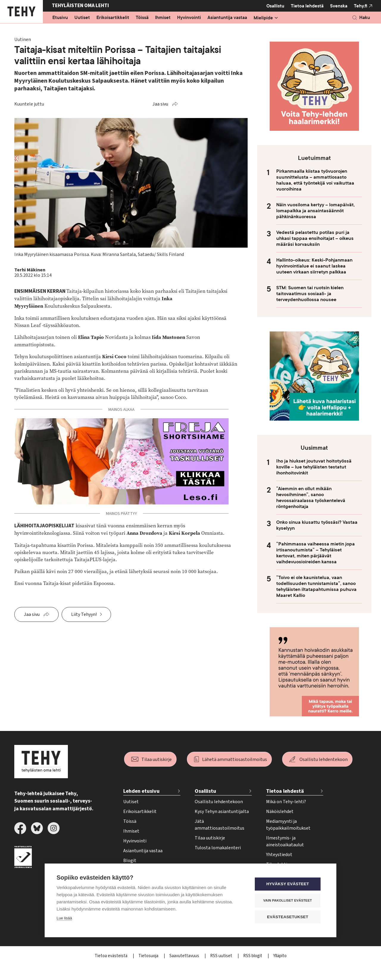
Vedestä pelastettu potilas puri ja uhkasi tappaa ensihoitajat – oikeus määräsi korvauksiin (315, 238)
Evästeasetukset (288, 917)
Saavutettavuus (184, 956)
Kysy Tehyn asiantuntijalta (222, 811)
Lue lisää (64, 918)
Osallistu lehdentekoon (323, 759)
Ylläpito (280, 956)
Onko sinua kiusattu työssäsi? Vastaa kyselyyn (316, 525)
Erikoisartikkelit (112, 18)
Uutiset (82, 18)
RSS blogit (253, 956)
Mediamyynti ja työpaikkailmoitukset (288, 824)
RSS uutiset (221, 956)
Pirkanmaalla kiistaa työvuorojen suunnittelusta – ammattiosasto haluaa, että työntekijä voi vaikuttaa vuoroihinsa (315, 180)
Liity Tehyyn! (84, 614)
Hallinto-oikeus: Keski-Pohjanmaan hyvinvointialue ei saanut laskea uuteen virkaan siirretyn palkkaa (314, 266)
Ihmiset (163, 18)
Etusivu (60, 18)
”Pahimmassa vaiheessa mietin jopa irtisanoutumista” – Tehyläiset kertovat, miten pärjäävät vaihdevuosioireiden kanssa (315, 553)
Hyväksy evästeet (288, 884)
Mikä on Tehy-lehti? (286, 801)
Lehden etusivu (141, 791)
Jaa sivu (160, 104)
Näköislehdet (279, 811)
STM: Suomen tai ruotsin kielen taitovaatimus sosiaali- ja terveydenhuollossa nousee (309, 294)
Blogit (129, 860)
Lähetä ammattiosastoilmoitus (234, 759)
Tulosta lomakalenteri (218, 848)
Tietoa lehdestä (307, 6)
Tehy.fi (360, 6)
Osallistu (275, 6)
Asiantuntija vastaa (227, 18)
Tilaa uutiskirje (156, 759)
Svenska (338, 6)
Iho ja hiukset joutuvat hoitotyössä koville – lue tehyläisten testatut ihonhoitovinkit (314, 467)
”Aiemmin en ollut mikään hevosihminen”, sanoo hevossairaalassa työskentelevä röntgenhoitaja (310, 497)
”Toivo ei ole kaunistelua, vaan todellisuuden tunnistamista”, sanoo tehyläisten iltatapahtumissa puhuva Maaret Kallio (316, 586)
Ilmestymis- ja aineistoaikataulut (285, 841)
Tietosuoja (148, 956)
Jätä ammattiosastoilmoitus (219, 824)
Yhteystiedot (279, 854)
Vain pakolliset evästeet (288, 900)
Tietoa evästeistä (111, 956)
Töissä (142, 18)
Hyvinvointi (189, 18)
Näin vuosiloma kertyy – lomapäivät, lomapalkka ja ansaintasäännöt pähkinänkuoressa (315, 211)
